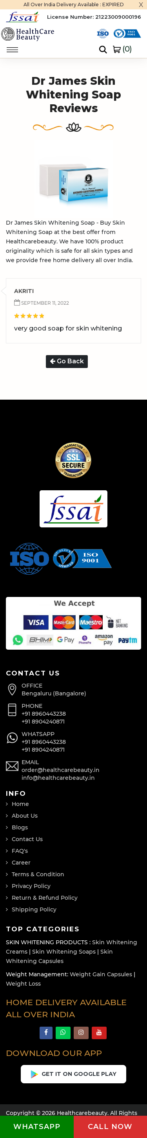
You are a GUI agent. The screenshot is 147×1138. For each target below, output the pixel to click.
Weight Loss (23, 983)
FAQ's (20, 850)
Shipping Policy (34, 909)
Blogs (20, 827)
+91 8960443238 (44, 713)
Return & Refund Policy (45, 897)
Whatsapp (36, 1126)
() (122, 49)
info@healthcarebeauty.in (58, 777)
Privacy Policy (31, 886)
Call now (110, 1126)
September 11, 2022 (44, 303)
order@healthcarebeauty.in (61, 770)
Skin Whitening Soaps (64, 951)
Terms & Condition (38, 874)
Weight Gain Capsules (101, 974)
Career (21, 862)
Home (20, 803)
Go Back (67, 361)
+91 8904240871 (43, 721)
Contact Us (27, 839)
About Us (25, 815)
